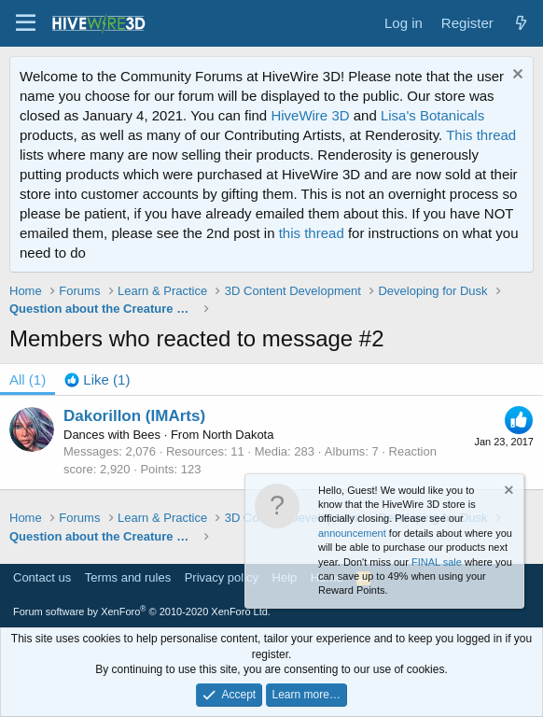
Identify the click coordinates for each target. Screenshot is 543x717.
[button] (26, 23)
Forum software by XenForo (142, 611)
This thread (481, 135)
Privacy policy (221, 577)
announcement (352, 533)
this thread (311, 233)
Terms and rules (128, 577)
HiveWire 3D (310, 115)
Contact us (42, 577)
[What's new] (521, 23)
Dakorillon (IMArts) (134, 416)
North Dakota (238, 435)
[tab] (97, 379)
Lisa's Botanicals (432, 115)
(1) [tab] (27, 379)
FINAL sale (436, 562)
